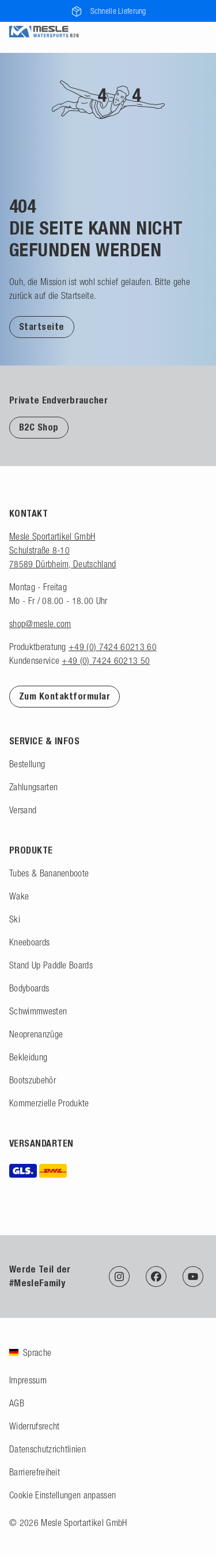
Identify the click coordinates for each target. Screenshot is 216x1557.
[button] (41, 326)
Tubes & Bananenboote (49, 873)
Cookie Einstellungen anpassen (62, 1495)
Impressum (28, 1380)
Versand (22, 810)
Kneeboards (29, 942)
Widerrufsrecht (34, 1426)
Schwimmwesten (38, 1011)
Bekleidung (28, 1057)
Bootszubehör (32, 1080)
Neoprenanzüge (36, 1034)
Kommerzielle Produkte (49, 1103)
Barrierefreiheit (34, 1472)
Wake (19, 896)
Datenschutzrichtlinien (47, 1449)
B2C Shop (39, 427)
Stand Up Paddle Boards (51, 965)
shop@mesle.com (40, 623)
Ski (14, 919)
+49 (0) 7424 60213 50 (106, 660)
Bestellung (27, 764)
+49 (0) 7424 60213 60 (113, 646)
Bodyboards (29, 988)
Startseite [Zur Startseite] (42, 326)
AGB (16, 1403)
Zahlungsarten (33, 787)
